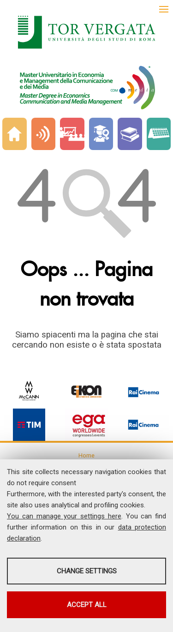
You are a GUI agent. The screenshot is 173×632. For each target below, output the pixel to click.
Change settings (87, 571)
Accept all (87, 605)
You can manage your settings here (64, 516)
